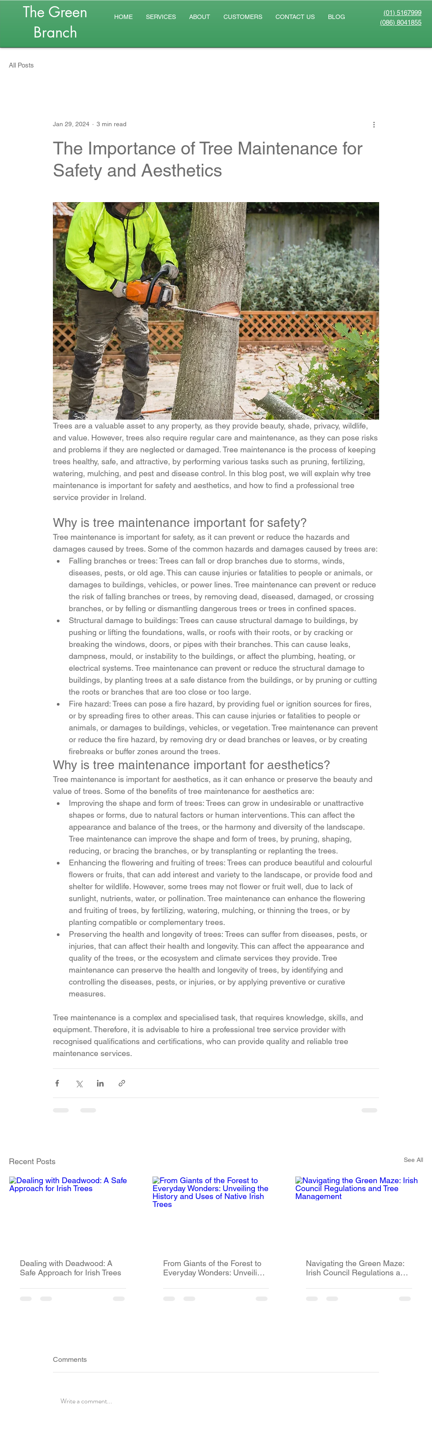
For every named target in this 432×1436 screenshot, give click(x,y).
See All (413, 1159)
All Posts (21, 65)
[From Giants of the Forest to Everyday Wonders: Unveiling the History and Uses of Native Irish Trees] (216, 1212)
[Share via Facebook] (57, 1083)
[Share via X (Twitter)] (78, 1083)
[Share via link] (122, 1083)
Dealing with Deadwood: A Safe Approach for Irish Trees (70, 1268)
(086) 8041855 (400, 22)
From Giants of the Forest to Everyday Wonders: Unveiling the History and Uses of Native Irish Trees (214, 1268)
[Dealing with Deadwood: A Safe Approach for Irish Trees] (73, 1212)
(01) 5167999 (402, 12)
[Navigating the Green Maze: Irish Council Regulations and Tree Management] (359, 1212)
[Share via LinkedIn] (100, 1083)
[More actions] (374, 124)
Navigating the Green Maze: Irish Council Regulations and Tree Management (357, 1268)
